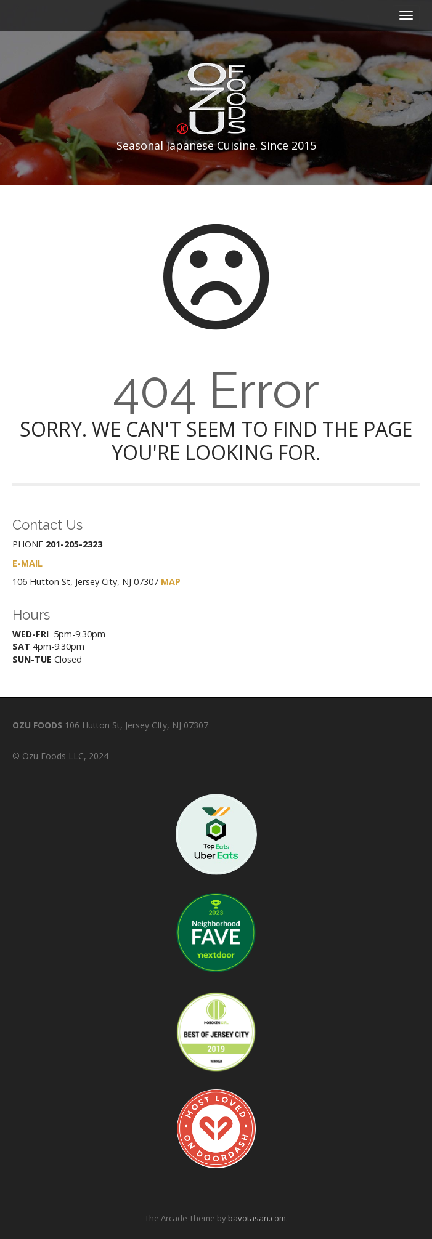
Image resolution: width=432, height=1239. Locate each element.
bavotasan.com (257, 1218)
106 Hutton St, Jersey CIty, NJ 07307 (136, 725)
